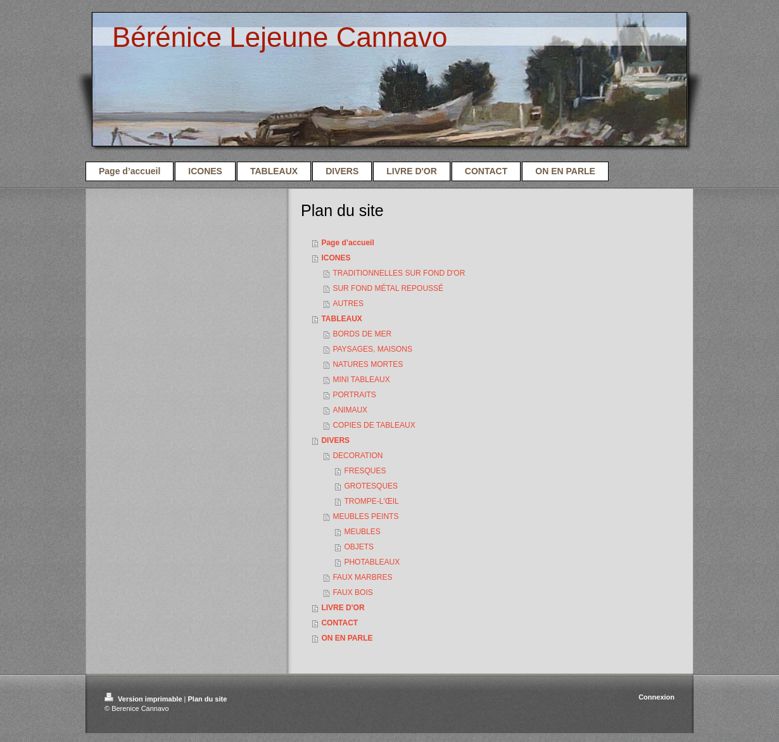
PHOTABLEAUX (372, 562)
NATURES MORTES (367, 364)
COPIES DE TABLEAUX (373, 425)
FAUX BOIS (352, 592)
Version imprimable (144, 699)
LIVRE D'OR (342, 607)
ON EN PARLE (346, 638)
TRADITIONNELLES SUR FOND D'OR (398, 273)
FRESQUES (365, 470)
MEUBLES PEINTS (365, 516)
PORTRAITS (354, 394)
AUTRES (348, 303)
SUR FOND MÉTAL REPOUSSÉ (387, 288)
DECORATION (357, 455)
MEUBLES (362, 531)
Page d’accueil (347, 242)
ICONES (335, 257)
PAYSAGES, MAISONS (372, 349)
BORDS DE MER (361, 333)
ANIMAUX (349, 410)
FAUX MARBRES (362, 577)
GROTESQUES (371, 486)
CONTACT (339, 622)
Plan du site (207, 699)
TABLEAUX (341, 318)
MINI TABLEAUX (361, 379)
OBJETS (359, 546)
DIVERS (335, 440)
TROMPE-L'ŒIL (371, 501)
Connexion (656, 697)
